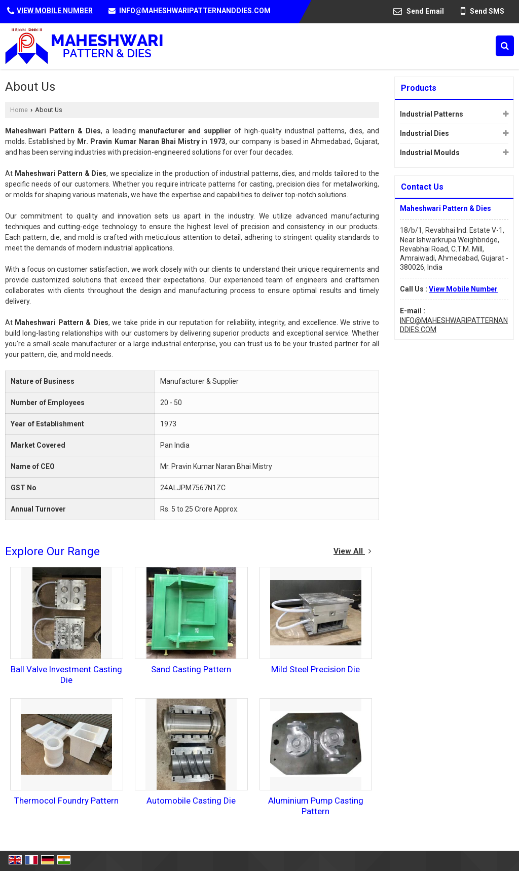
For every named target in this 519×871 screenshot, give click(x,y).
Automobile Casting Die (191, 800)
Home (19, 110)
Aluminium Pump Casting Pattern (315, 805)
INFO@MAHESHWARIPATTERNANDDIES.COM (195, 11)
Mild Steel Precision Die (315, 669)
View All (352, 551)
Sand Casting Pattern (191, 669)
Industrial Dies (424, 133)
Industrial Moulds (430, 153)
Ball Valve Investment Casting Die (66, 674)
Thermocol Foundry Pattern (66, 800)
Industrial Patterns (431, 114)
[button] (55, 11)
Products (418, 88)
